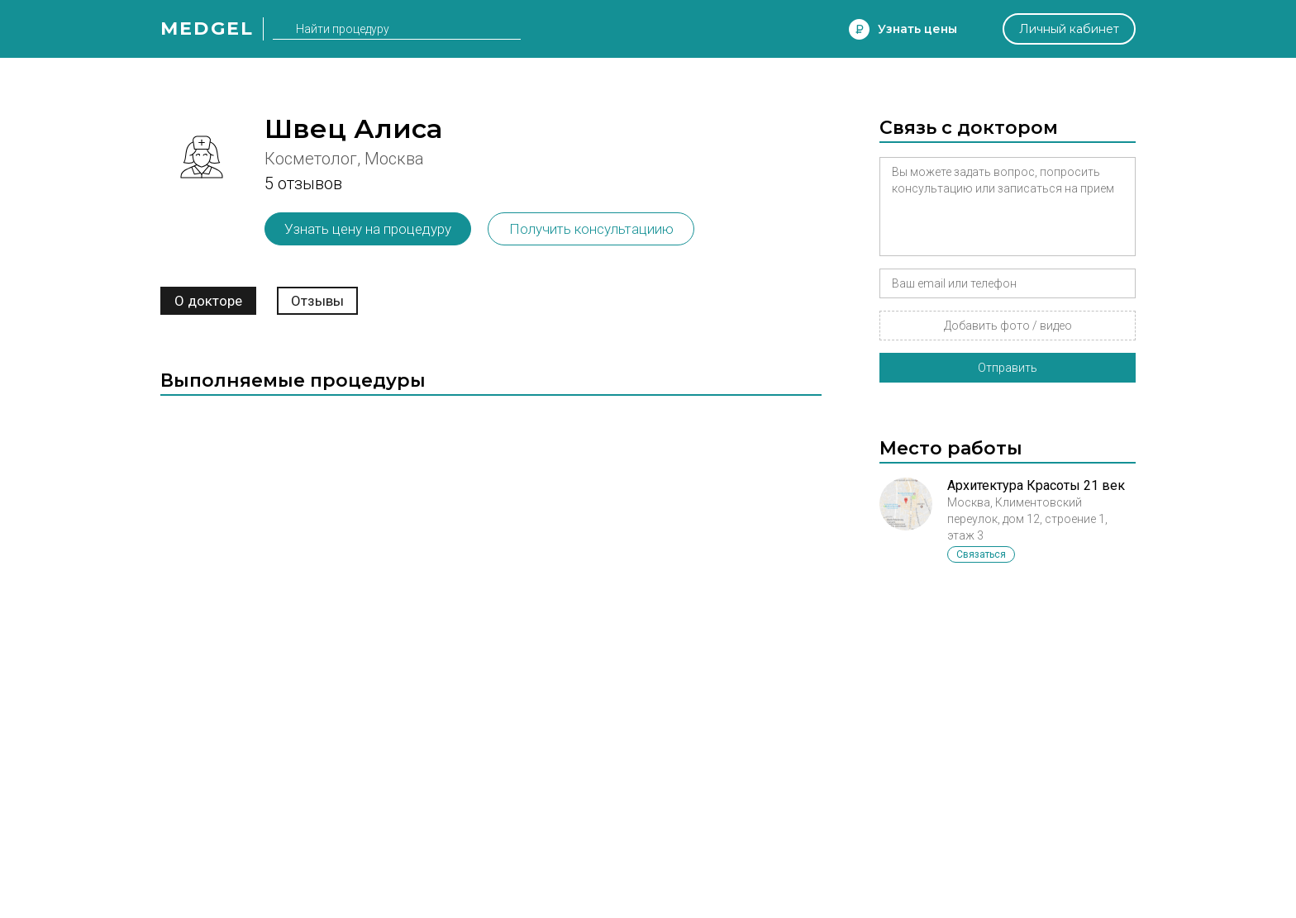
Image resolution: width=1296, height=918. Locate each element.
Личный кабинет (1069, 28)
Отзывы (317, 301)
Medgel (207, 28)
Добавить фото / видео (1008, 325)
